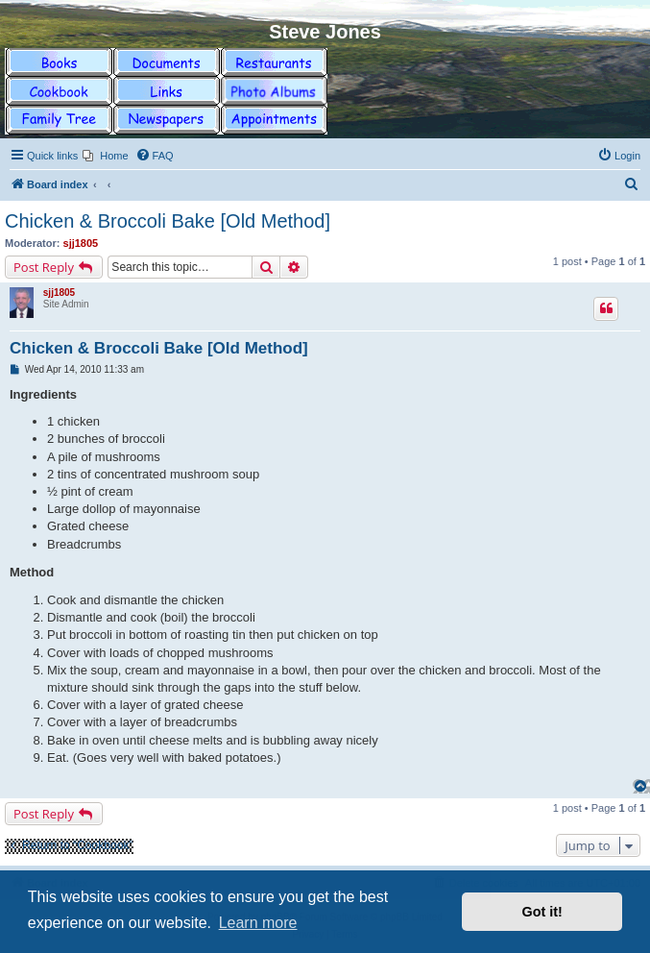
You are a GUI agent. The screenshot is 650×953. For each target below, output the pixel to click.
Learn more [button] (258, 923)
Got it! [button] (542, 911)
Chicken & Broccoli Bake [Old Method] (167, 221)
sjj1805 (81, 243)
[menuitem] (105, 155)
